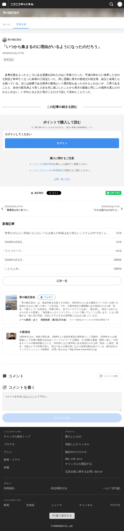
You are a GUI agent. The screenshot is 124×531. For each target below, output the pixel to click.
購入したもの (73, 436)
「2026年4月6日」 (13, 242)
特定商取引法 (59, 488)
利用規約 (9, 488)
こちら (90, 127)
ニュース (56, 505)
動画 (6, 505)
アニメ (8, 452)
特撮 (6, 467)
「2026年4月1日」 (13, 259)
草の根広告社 (11, 12)
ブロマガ (21, 24)
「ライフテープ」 (13, 251)
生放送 (30, 505)
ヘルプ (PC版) (111, 488)
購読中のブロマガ (76, 452)
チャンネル (86, 505)
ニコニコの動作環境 (43, 164)
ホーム (6, 24)
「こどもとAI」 (11, 268)
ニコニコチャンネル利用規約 (47, 170)
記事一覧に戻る (62, 179)
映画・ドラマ (12, 459)
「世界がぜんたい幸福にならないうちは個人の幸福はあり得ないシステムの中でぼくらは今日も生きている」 (56, 233)
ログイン (30, 396)
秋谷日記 (8, 59)
